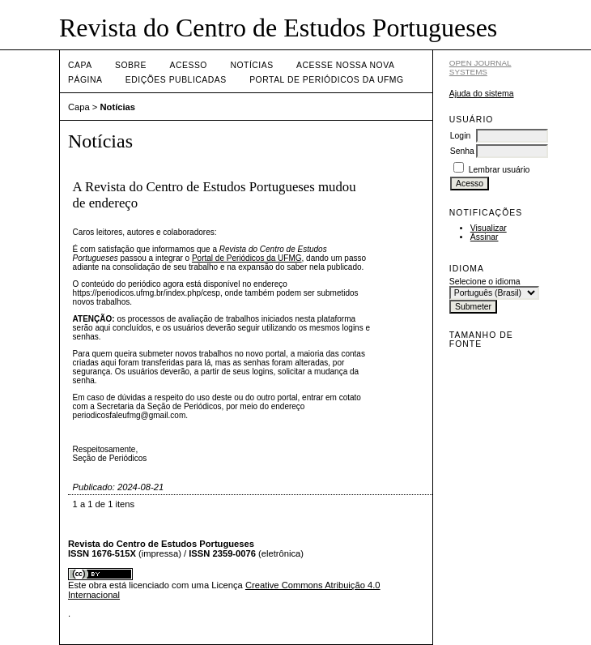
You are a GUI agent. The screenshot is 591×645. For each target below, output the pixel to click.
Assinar (484, 237)
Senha (462, 151)
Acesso (188, 65)
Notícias (251, 65)
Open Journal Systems (480, 67)
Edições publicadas (176, 79)
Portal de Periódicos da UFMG (326, 79)
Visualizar (488, 228)
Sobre (131, 65)
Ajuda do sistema (481, 93)
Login (460, 135)
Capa (80, 65)
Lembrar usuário (499, 169)
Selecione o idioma (485, 281)
